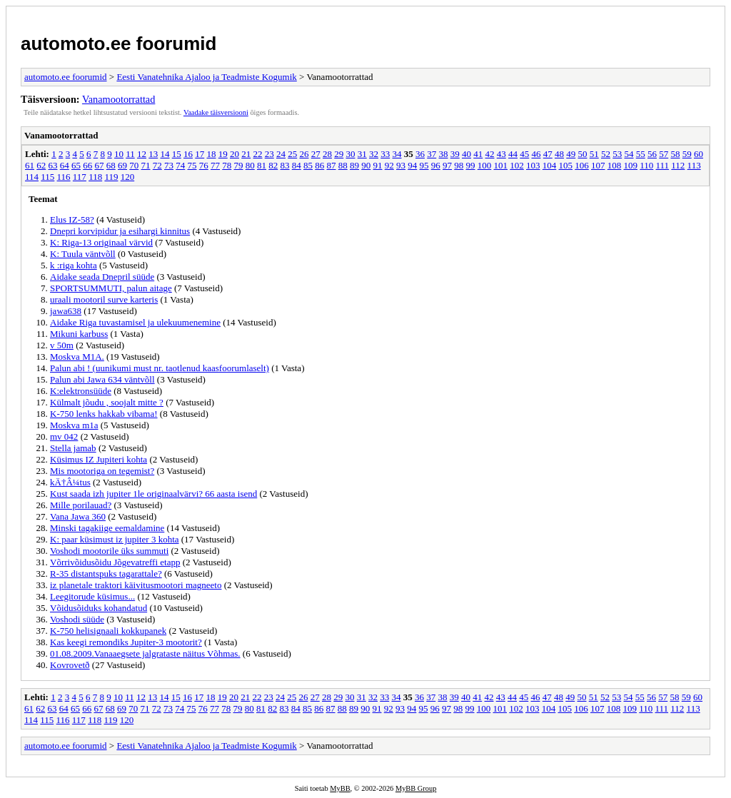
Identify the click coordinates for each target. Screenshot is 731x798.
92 (389, 165)
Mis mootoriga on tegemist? (102, 470)
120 (128, 176)
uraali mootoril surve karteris (104, 299)
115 (47, 176)
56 (652, 153)
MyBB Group (415, 788)
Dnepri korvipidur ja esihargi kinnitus (120, 231)
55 (640, 153)
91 (378, 165)
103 (533, 165)
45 (524, 153)
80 (250, 165)
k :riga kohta (73, 265)
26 (303, 153)
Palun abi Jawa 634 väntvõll (102, 379)
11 (130, 153)
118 (95, 176)
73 (168, 165)
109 (631, 165)
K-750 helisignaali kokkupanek (108, 630)
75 (192, 165)
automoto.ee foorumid (118, 43)
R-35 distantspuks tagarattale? (106, 573)
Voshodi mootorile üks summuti (109, 550)
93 (400, 165)
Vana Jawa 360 (78, 516)
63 (53, 165)
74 (180, 165)
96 (435, 165)
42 (489, 153)
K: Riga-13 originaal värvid (101, 242)
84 (296, 165)
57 (663, 153)
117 (79, 176)
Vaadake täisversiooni (215, 112)
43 (501, 153)
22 (257, 153)
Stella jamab (73, 448)
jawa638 (65, 310)
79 (238, 165)
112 (678, 165)
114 (32, 176)
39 (455, 153)
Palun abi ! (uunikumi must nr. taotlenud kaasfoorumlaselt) (159, 368)
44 (513, 153)
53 (617, 153)
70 (133, 165)
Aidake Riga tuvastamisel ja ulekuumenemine (135, 322)
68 (111, 165)
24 (281, 153)
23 (269, 153)
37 (431, 153)
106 (582, 165)
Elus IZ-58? (72, 219)
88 (343, 165)
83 (285, 165)
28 (327, 153)
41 (478, 153)
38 (443, 153)
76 (203, 165)
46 (535, 153)
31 (362, 153)
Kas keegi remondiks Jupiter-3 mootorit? (126, 642)
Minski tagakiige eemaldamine (107, 527)
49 (570, 153)
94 (412, 165)
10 (118, 153)
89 (354, 165)
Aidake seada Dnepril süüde (102, 276)
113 (694, 165)
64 (64, 165)
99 (470, 165)
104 (550, 165)
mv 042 (64, 436)
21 (246, 153)
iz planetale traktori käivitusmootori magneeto (135, 585)
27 (316, 153)
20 (234, 153)
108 (615, 165)
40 (466, 153)
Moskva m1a (74, 425)
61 (29, 165)
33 (385, 153)
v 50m (62, 345)
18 (211, 153)
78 (226, 165)
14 (164, 153)
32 (373, 153)
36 (420, 153)
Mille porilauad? (80, 505)
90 (365, 165)
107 (598, 165)
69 (122, 165)
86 (319, 165)
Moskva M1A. (77, 356)
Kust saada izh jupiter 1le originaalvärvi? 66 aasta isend (153, 493)
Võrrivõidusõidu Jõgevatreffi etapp (115, 562)
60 (698, 153)
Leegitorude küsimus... (92, 596)
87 (331, 165)
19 (223, 153)
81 (261, 165)
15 (176, 153)
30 (350, 153)
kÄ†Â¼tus (70, 482)
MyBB (340, 788)
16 (188, 153)
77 (215, 165)
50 (582, 153)
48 (559, 153)
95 (424, 165)
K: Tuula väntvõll (83, 253)
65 (76, 165)
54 (628, 153)
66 (87, 165)
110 (646, 165)
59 (687, 153)
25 (292, 153)
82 (273, 165)
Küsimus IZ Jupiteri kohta (98, 459)
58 (675, 153)
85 (308, 165)
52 (605, 153)
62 (41, 165)
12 (141, 153)
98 (458, 165)
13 (153, 153)
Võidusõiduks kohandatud (98, 607)
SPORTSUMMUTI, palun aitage (111, 288)
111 (663, 165)
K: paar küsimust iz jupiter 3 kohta (114, 539)
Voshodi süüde (77, 619)
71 (146, 165)
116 (64, 176)
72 (157, 165)
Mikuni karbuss (79, 333)
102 (517, 165)
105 (566, 165)
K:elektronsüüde (80, 390)
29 (338, 153)
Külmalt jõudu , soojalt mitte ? (106, 402)
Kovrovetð (70, 665)
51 (594, 153)
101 (501, 165)
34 (396, 153)
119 (111, 176)
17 (199, 153)
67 (99, 165)
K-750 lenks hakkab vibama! (104, 413)
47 (548, 153)
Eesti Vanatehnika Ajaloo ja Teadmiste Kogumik (206, 76)
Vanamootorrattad (118, 99)
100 (485, 165)
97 (447, 165)
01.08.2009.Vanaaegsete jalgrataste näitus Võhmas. (145, 653)
